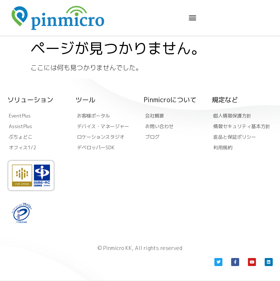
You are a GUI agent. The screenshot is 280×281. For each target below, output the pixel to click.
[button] (192, 18)
